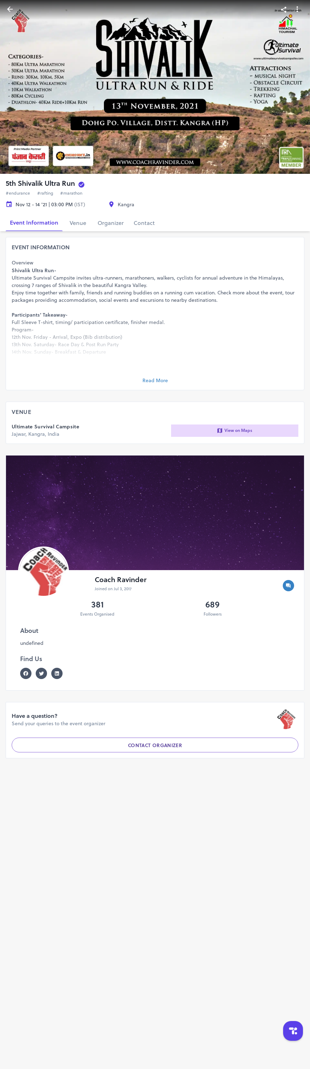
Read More (155, 380)
